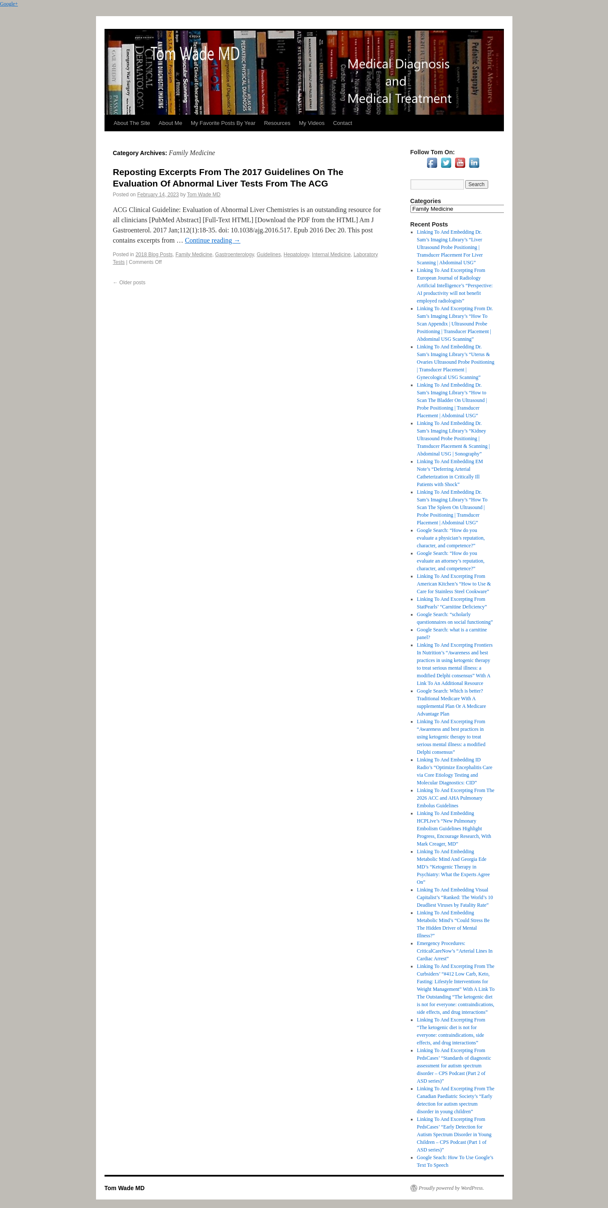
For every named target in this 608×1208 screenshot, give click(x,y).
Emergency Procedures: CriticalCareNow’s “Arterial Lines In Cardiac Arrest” (454, 951)
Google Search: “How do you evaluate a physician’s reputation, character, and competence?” (451, 538)
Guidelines (269, 254)
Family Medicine (193, 254)
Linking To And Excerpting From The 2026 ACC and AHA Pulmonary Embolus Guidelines (455, 798)
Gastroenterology (234, 254)
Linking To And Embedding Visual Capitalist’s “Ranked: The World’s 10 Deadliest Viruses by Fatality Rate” (455, 897)
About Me (170, 123)
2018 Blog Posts (154, 254)
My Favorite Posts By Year (223, 123)
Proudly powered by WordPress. (451, 1188)
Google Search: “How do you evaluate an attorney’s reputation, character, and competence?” (450, 560)
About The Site (132, 123)
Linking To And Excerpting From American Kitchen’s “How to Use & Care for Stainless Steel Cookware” (454, 583)
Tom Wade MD (204, 195)
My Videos (312, 123)
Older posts (129, 283)
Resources (277, 123)
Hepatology (296, 254)
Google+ (9, 4)
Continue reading (212, 240)
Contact (342, 123)
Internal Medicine (331, 254)
